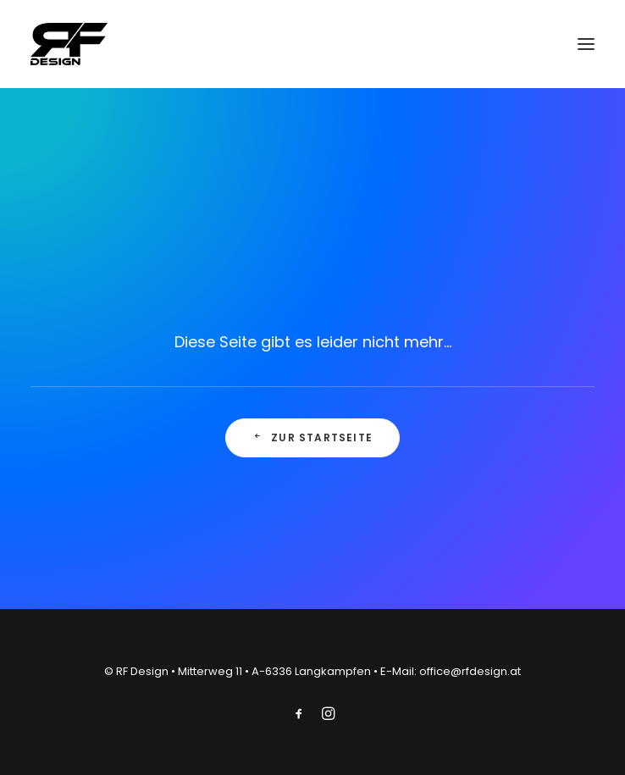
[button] (586, 44)
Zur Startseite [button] (312, 437)
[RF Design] (69, 44)
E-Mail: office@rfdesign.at (450, 671)
